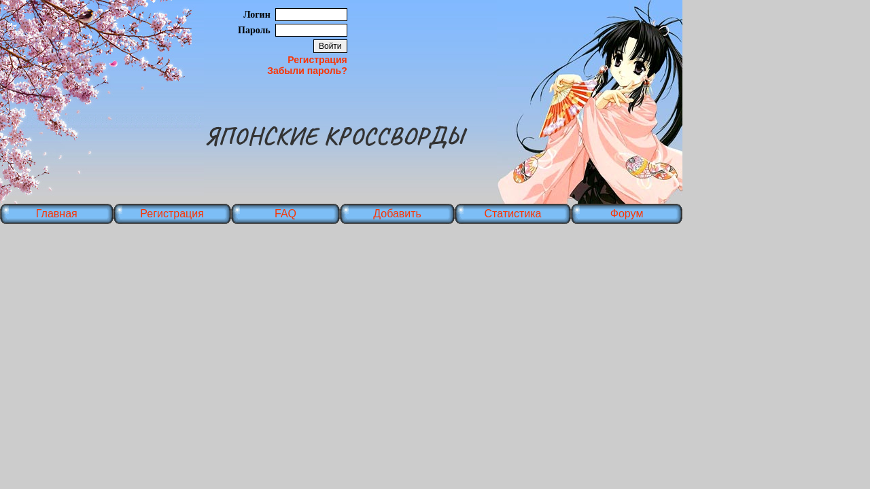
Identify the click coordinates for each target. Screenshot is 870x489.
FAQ (285, 213)
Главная (56, 213)
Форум (627, 213)
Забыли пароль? (307, 70)
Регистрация (317, 59)
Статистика (512, 213)
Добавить (397, 213)
